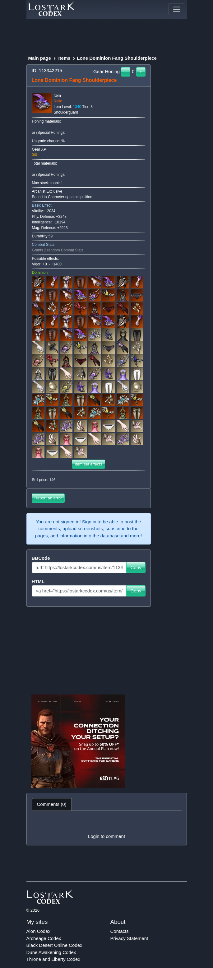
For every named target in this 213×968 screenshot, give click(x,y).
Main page (39, 58)
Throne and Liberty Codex (53, 959)
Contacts (119, 931)
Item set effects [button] (88, 464)
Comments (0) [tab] (52, 804)
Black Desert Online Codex (54, 945)
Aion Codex (38, 931)
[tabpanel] (107, 828)
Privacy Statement (129, 938)
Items (64, 58)
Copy (135, 567)
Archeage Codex (43, 938)
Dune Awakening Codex (51, 952)
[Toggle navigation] (176, 9)
